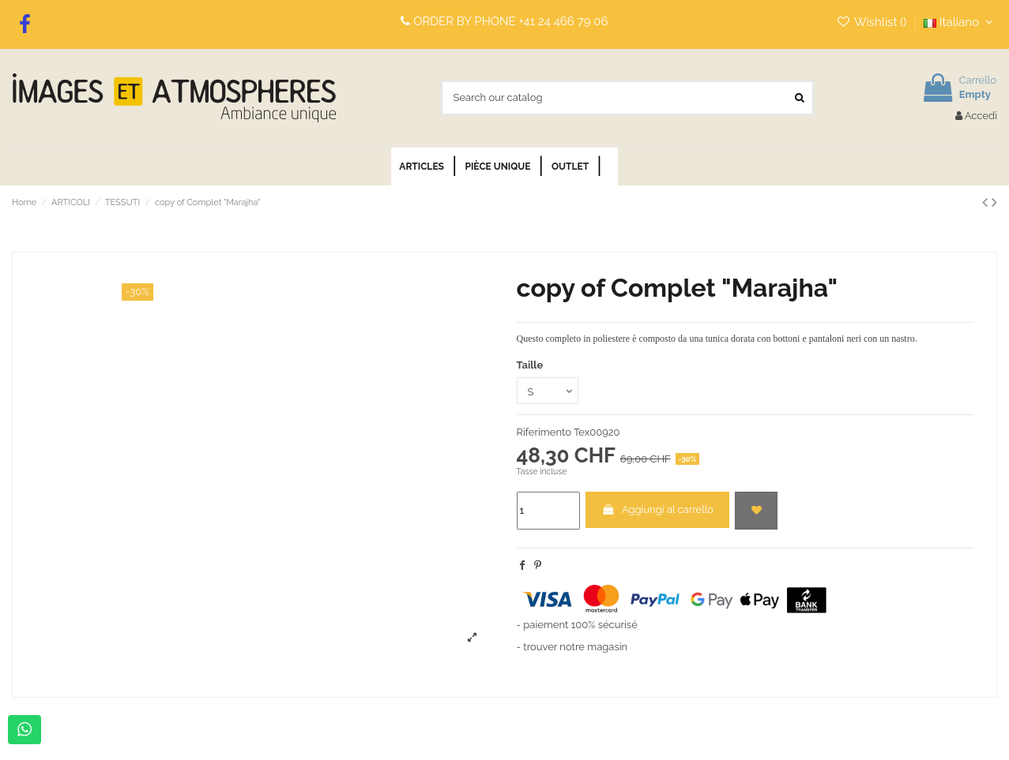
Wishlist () (872, 22)
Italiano (960, 22)
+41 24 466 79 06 (563, 21)
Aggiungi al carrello (657, 509)
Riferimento (544, 432)
